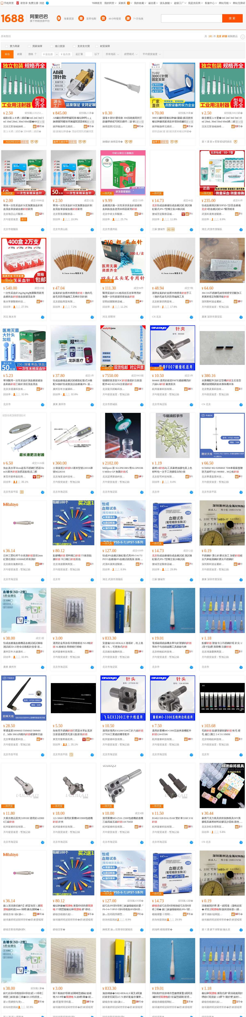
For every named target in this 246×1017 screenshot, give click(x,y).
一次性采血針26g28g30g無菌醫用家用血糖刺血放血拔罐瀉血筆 (23, 295)
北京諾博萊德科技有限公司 (113, 476)
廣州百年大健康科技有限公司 (64, 389)
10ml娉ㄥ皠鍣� (32, 131)
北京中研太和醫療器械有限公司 (113, 214)
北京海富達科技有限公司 (64, 476)
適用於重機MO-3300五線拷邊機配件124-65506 (171, 732)
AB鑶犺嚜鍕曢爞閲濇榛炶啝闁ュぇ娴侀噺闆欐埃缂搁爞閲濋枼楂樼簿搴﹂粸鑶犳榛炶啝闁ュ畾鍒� (72, 119)
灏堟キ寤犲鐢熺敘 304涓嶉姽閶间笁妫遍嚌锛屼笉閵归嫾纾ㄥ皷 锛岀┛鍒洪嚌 (122, 119)
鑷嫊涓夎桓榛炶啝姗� (178, 131)
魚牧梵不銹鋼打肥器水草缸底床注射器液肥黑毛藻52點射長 (72, 732)
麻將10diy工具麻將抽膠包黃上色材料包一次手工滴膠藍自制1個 (172, 470)
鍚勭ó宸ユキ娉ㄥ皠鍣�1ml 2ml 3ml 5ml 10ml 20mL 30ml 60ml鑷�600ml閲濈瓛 (23, 119)
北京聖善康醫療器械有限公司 (64, 214)
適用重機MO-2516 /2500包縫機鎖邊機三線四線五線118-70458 (122, 820)
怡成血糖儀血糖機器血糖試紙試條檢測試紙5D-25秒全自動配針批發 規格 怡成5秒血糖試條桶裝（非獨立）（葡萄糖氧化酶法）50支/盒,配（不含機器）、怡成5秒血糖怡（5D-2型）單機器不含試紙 (23, 645)
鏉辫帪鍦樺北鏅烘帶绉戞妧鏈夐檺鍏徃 (64, 126)
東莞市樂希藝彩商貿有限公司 (14, 476)
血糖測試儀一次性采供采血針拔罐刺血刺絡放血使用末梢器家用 (122, 207)
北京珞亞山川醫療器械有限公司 (14, 214)
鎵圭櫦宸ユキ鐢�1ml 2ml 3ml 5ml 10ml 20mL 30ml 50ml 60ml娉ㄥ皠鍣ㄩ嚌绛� (222, 119)
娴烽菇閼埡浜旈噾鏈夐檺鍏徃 (113, 126)
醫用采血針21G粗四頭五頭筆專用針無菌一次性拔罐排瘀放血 (121, 295)
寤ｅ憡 (40, 121)
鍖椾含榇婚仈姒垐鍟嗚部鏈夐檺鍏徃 (64, 914)
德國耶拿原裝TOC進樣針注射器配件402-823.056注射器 (122, 382)
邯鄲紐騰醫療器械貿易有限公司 (113, 301)
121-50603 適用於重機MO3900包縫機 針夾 (73, 820)
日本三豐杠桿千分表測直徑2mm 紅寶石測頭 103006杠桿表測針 (23, 557)
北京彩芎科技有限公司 (163, 476)
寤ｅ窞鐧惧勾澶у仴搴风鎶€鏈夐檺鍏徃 (14, 1001)
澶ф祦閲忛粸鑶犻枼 (82, 131)
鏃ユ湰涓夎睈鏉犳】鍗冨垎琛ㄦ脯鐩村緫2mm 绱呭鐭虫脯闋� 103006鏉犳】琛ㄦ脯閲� (23, 907)
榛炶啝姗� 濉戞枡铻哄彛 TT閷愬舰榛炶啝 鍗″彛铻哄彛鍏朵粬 (73, 907)
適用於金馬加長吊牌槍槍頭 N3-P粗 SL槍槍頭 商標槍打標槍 (73, 645)
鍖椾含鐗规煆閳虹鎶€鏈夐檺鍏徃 (163, 1001)
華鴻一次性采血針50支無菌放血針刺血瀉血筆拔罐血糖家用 (23, 207)
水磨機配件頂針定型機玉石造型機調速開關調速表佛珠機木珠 (221, 382)
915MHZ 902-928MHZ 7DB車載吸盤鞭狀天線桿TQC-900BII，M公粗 (222, 470)
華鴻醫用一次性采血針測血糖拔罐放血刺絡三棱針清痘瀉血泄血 (23, 382)
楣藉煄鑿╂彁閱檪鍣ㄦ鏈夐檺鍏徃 (163, 914)
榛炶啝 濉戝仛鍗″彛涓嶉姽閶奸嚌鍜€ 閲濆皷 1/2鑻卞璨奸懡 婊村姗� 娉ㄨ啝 (222, 995)
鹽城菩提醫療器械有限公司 (163, 214)
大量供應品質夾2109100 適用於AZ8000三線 (23, 820)
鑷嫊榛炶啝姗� (62, 131)
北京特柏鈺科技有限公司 (163, 651)
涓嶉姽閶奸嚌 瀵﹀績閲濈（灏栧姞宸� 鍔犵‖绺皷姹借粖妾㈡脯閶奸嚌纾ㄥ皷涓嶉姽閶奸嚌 (222, 907)
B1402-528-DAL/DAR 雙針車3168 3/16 (172, 820)
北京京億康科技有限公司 (14, 389)
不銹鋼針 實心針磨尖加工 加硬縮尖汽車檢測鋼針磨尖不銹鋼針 (222, 557)
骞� (40, 126)
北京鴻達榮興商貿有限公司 (64, 564)
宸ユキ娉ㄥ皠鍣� (13, 131)
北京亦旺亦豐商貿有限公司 (213, 826)
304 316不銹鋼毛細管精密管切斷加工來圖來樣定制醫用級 (222, 295)
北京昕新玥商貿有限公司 (163, 301)
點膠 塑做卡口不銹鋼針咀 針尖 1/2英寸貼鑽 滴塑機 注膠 (222, 645)
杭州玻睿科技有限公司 (163, 389)
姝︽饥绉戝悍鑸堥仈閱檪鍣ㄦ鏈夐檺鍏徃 (113, 914)
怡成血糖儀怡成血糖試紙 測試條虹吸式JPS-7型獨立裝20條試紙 (172, 207)
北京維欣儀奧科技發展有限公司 (14, 564)
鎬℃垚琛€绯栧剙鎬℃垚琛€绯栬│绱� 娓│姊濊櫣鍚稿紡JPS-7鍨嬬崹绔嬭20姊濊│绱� (172, 907)
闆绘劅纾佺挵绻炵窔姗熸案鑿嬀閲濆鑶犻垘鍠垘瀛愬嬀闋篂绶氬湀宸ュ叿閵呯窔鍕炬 (172, 995)
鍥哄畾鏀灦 (158, 131)
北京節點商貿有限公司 (64, 301)
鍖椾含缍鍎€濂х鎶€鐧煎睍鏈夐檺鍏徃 (14, 914)
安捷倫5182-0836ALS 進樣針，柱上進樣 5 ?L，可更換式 (122, 645)
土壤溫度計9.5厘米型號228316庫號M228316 (73, 470)
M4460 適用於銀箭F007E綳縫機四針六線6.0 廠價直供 (171, 382)
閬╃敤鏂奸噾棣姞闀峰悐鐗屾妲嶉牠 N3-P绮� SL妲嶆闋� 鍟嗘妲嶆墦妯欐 (73, 995)
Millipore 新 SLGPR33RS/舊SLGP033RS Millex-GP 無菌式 (122, 470)
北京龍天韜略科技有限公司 (113, 389)
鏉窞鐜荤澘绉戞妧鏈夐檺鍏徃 (64, 1001)
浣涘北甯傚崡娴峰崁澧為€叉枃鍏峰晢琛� (14, 126)
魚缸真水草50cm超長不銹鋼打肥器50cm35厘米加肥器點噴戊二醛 (23, 470)
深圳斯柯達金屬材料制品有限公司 (213, 301)
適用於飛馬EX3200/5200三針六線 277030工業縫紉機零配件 (122, 732)
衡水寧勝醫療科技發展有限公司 (14, 301)
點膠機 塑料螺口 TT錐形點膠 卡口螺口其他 (72, 557)
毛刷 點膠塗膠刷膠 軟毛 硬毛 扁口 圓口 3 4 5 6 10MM (221, 732)
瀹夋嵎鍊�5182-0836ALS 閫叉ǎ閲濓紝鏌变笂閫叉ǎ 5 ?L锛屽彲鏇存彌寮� (122, 995)
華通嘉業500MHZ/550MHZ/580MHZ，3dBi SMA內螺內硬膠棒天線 (23, 732)
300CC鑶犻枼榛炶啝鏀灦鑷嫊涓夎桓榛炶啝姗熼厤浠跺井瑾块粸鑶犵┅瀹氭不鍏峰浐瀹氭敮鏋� (172, 119)
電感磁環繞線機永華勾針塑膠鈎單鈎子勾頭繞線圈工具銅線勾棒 (171, 645)
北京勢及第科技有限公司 (213, 389)
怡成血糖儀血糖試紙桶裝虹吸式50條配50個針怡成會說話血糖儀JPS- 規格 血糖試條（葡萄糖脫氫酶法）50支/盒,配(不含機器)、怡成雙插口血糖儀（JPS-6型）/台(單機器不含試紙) (73, 382)
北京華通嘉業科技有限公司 (213, 476)
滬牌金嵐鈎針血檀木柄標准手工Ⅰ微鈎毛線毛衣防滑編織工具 (171, 295)
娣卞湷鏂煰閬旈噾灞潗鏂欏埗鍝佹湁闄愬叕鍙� (213, 914)
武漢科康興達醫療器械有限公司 (213, 214)
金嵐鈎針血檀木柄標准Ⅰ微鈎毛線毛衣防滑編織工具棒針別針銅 (72, 295)
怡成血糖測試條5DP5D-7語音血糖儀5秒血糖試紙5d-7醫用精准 (221, 207)
